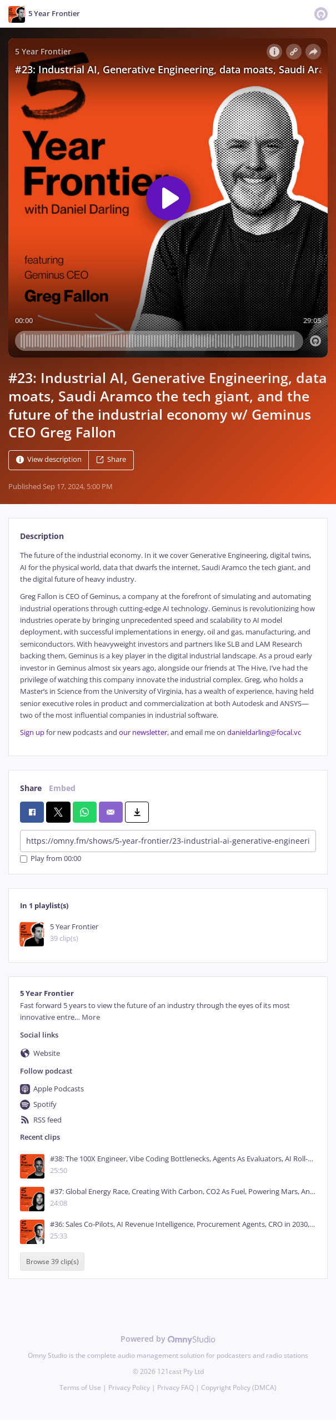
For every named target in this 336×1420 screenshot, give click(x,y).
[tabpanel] (168, 644)
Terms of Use (80, 1387)
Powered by (168, 1338)
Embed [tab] (62, 788)
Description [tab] (42, 536)
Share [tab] (31, 788)
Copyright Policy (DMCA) (239, 1387)
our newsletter (143, 732)
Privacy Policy (129, 1387)
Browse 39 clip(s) (52, 1261)
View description (49, 460)
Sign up (32, 732)
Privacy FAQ (175, 1387)
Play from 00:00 (50, 859)
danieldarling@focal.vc (264, 732)
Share (111, 460)
